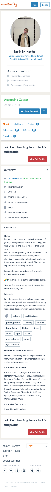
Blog (17, 451)
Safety (16, 446)
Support (7, 451)
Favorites (9, 136)
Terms (42, 482)
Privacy (5, 486)
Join (35, 5)
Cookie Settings (11, 461)
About (6, 124)
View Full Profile (37, 159)
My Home (18, 124)
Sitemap (14, 486)
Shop (5, 456)
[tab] (6, 124)
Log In (45, 5)
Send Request (29, 111)
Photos (33, 124)
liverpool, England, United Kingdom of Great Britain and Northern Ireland (25, 57)
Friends (29, 130)
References (11, 130)
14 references (15, 178)
